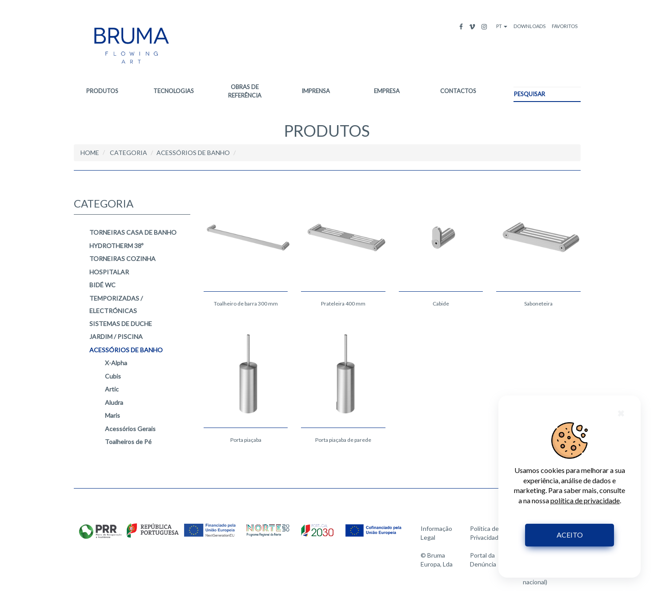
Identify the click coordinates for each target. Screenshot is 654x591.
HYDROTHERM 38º (116, 245)
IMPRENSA (315, 90)
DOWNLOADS (530, 26)
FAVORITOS (565, 26)
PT (501, 26)
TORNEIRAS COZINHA (122, 259)
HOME (89, 152)
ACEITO (570, 534)
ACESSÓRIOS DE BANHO (126, 350)
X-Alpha (116, 363)
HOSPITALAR (109, 272)
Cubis (113, 376)
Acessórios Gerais (130, 428)
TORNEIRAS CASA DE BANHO (133, 232)
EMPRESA (387, 90)
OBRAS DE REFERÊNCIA (244, 91)
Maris (112, 416)
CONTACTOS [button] (458, 90)
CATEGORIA (128, 153)
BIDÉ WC (102, 285)
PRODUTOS (102, 90)
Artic (112, 389)
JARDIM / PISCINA (116, 337)
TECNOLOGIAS (173, 90)
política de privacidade (585, 500)
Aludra (114, 402)
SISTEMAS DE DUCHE (120, 323)
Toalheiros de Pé (128, 442)
